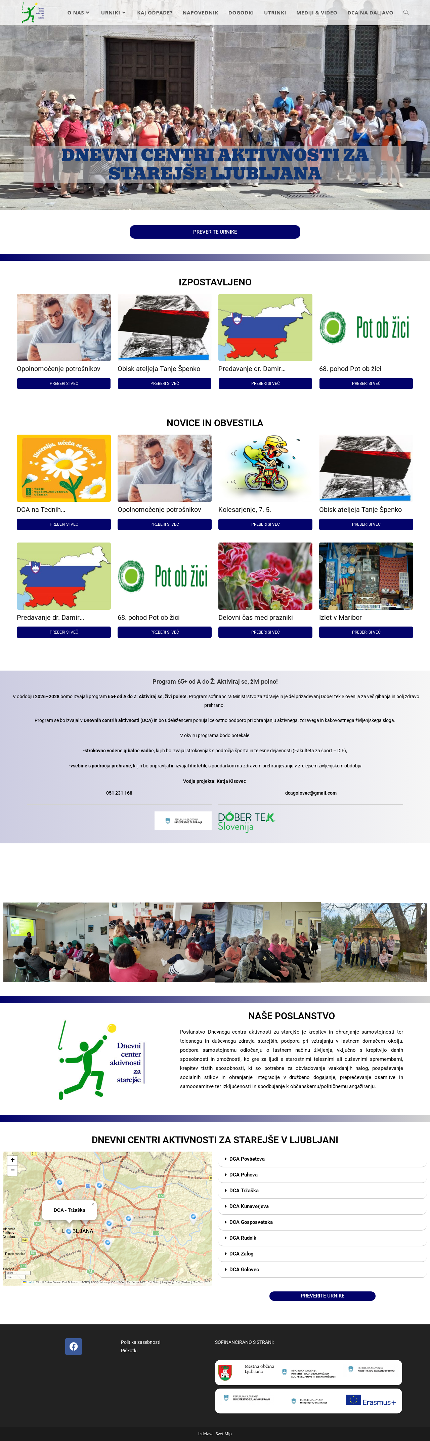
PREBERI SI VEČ (64, 383)
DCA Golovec (244, 1270)
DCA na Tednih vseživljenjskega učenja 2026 (60, 510)
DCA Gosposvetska (251, 1222)
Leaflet (28, 1282)
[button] (8, 942)
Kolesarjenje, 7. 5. (244, 510)
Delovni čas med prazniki (255, 617)
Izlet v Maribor (340, 617)
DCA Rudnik (242, 1238)
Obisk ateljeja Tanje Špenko (159, 369)
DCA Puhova (243, 1175)
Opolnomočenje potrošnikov (58, 369)
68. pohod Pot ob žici (350, 369)
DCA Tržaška (244, 1191)
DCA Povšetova (247, 1159)
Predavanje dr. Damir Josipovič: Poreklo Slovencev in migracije (265, 369)
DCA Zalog (241, 1254)
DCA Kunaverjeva (249, 1206)
